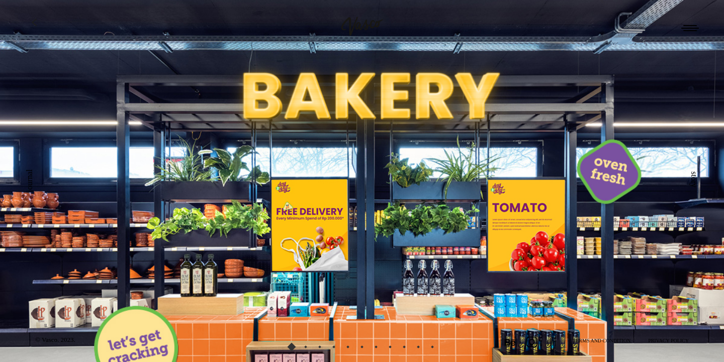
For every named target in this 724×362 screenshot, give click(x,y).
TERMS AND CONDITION (601, 340)
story (694, 179)
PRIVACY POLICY (668, 340)
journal (29, 180)
